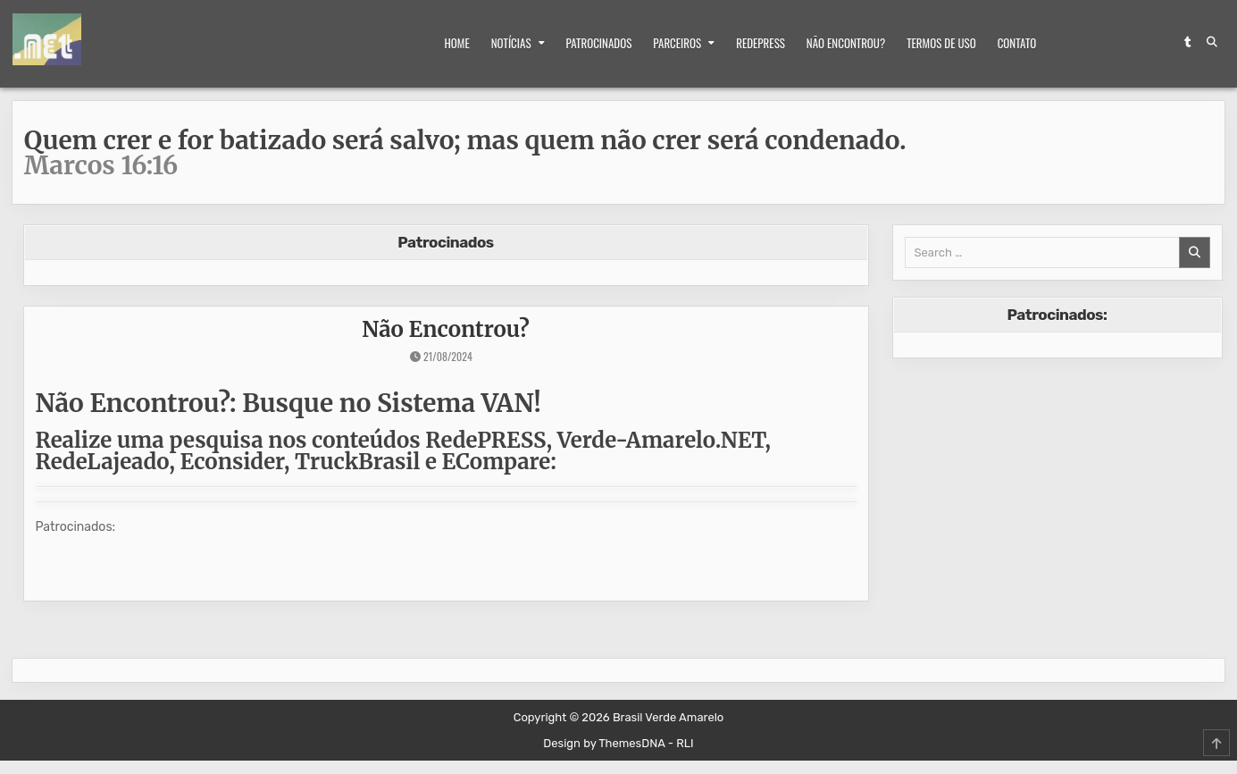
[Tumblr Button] (1187, 42)
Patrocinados (599, 43)
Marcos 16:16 (101, 165)
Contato (1017, 43)
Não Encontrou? (846, 43)
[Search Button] (1212, 42)
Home (457, 43)
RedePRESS (760, 43)
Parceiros (677, 43)
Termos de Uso (941, 43)
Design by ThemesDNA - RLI (618, 743)
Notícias (511, 43)
